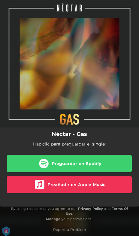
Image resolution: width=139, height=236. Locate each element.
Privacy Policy (90, 209)
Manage (53, 219)
